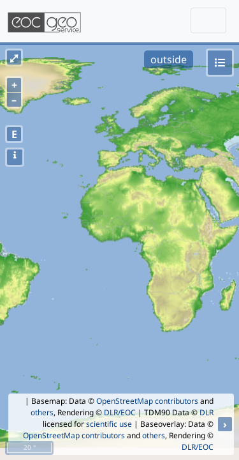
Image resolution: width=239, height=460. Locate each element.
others (42, 412)
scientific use (109, 423)
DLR (206, 412)
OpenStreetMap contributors (147, 400)
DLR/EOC (120, 412)
